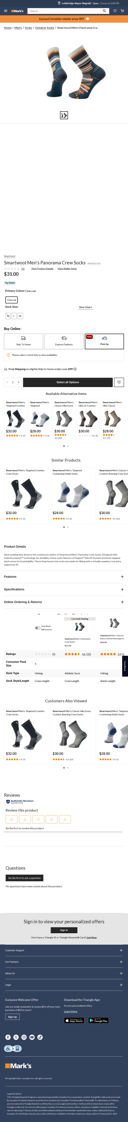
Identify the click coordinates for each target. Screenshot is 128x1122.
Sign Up (12, 1017)
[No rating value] (12, 269)
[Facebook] (8, 1037)
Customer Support (64, 950)
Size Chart (85, 307)
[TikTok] (40, 1037)
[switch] (39, 628)
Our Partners (64, 962)
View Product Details (42, 268)
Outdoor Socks (44, 27)
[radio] (11, 300)
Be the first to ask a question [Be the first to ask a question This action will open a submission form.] (24, 877)
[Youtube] (32, 1037)
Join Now (91, 937)
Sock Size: (11, 306)
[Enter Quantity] (13, 382)
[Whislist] (115, 11)
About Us (64, 973)
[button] (104, 11)
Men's (18, 27)
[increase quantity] (19, 382)
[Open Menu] (5, 11)
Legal (64, 985)
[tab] (23, 341)
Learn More (70, 1011)
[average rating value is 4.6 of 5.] (75, 654)
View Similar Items (67, 268)
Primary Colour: (15, 290)
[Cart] (122, 11)
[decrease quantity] (7, 382)
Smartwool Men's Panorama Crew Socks (45, 262)
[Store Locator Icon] (59, 3)
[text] (16, 436)
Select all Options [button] (68, 382)
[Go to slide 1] (64, 115)
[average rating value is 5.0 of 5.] (111, 654)
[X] (16, 1037)
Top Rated (10, 283)
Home (8, 27)
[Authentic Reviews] (20, 801)
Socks (28, 27)
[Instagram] (24, 1037)
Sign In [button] (64, 930)
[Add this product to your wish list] (119, 382)
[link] (15, 269)
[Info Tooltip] (75, 369)
